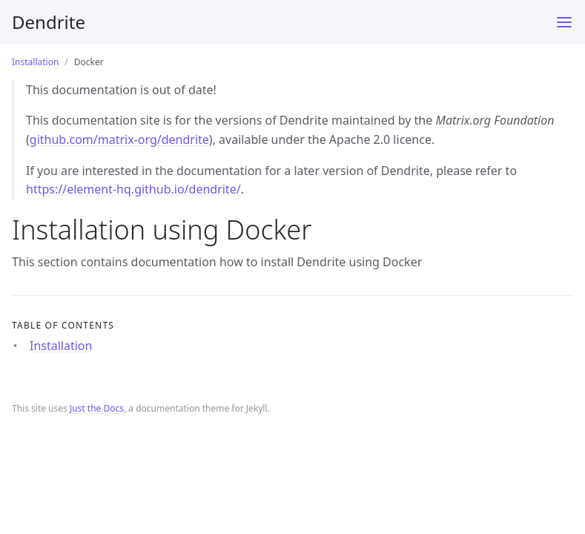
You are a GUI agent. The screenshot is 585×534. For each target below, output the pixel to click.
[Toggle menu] (564, 22)
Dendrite (48, 22)
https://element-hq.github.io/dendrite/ (133, 189)
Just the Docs (97, 408)
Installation (35, 62)
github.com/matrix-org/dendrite (119, 139)
